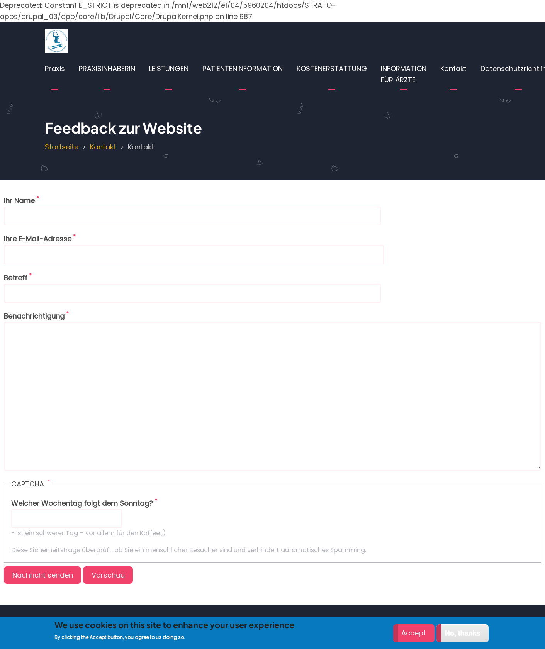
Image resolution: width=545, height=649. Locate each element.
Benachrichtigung (34, 316)
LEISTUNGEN (168, 68)
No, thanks (462, 637)
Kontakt (453, 68)
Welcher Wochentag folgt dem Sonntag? (82, 503)
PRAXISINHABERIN (107, 68)
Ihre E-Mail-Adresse (37, 239)
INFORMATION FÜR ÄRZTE (403, 74)
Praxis (55, 68)
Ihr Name (19, 200)
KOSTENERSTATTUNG (332, 68)
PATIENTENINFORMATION (242, 68)
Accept (413, 636)
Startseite (61, 147)
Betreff (15, 278)
